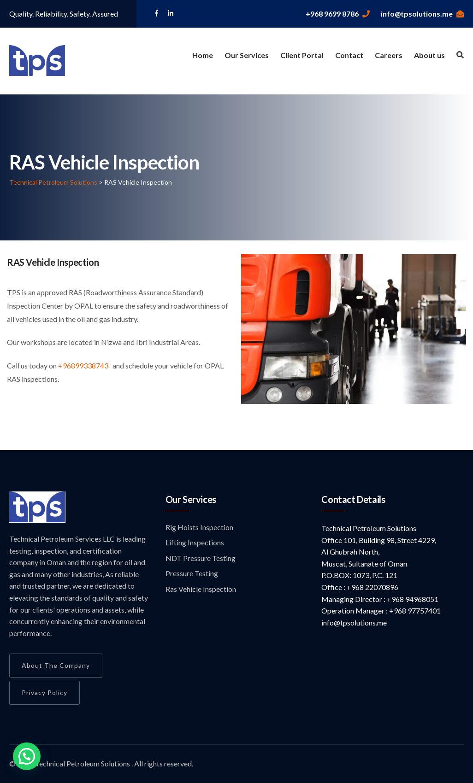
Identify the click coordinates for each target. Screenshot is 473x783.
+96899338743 (84, 365)
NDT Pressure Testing (201, 558)
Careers (388, 55)
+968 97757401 (414, 610)
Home (202, 55)
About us (429, 55)
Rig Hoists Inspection (199, 527)
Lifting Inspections (195, 542)
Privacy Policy (44, 692)
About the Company (56, 665)
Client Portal (302, 55)
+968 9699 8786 (338, 13)
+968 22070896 (371, 587)
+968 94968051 (411, 599)
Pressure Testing (192, 573)
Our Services (247, 55)
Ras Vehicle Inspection (201, 588)
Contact (349, 55)
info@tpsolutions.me (422, 13)
